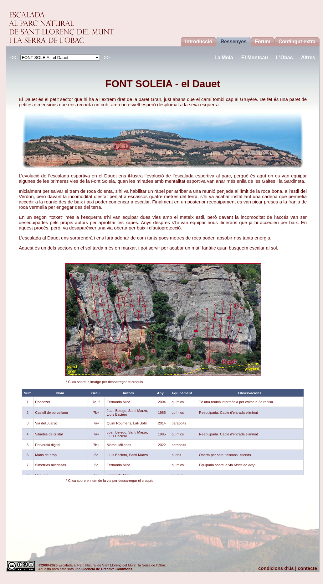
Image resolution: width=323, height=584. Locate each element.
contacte (307, 568)
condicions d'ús (276, 568)
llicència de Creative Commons (106, 569)
